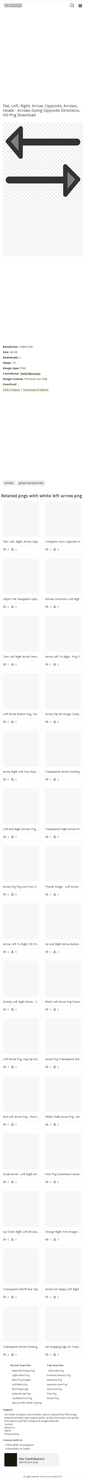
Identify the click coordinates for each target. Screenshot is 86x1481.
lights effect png (20, 1375)
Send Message (30, 373)
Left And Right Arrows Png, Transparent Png (30, 829)
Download (9, 384)
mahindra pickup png (23, 1370)
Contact (8, 1424)
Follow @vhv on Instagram (19, 1445)
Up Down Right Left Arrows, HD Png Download (32, 1232)
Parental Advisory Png (59, 1375)
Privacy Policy (11, 1434)
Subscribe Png (56, 1370)
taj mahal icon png (22, 1398)
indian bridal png (21, 1393)
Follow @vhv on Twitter (17, 1448)
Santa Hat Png (54, 1389)
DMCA (7, 1430)
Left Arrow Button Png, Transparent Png (28, 714)
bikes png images (21, 1379)
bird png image (20, 1389)
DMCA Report (11, 389)
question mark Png (57, 1384)
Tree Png (51, 1393)
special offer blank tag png (27, 1402)
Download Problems (36, 389)
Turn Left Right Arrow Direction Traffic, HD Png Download (39, 656)
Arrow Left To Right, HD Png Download (27, 944)
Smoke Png (53, 1398)
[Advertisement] (43, 56)
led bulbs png (19, 1384)
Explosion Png (54, 1379)
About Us (9, 1427)
